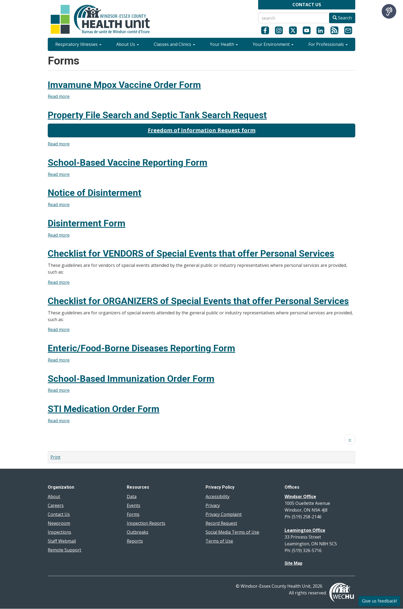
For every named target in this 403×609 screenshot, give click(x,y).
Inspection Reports (146, 523)
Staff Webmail (62, 541)
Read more (59, 96)
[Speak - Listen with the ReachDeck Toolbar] (389, 11)
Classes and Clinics (174, 44)
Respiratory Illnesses (78, 44)
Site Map (293, 563)
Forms (133, 514)
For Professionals (328, 44)
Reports (135, 541)
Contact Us (59, 514)
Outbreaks (137, 532)
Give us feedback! (379, 601)
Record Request (221, 523)
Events (133, 505)
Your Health (224, 44)
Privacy (213, 505)
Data (131, 496)
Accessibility (218, 496)
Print (55, 457)
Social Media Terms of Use (232, 532)
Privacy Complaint (224, 514)
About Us (127, 44)
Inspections (59, 532)
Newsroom (59, 523)
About (54, 496)
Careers (56, 505)
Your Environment (273, 44)
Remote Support (64, 550)
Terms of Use (219, 541)
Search (342, 18)
